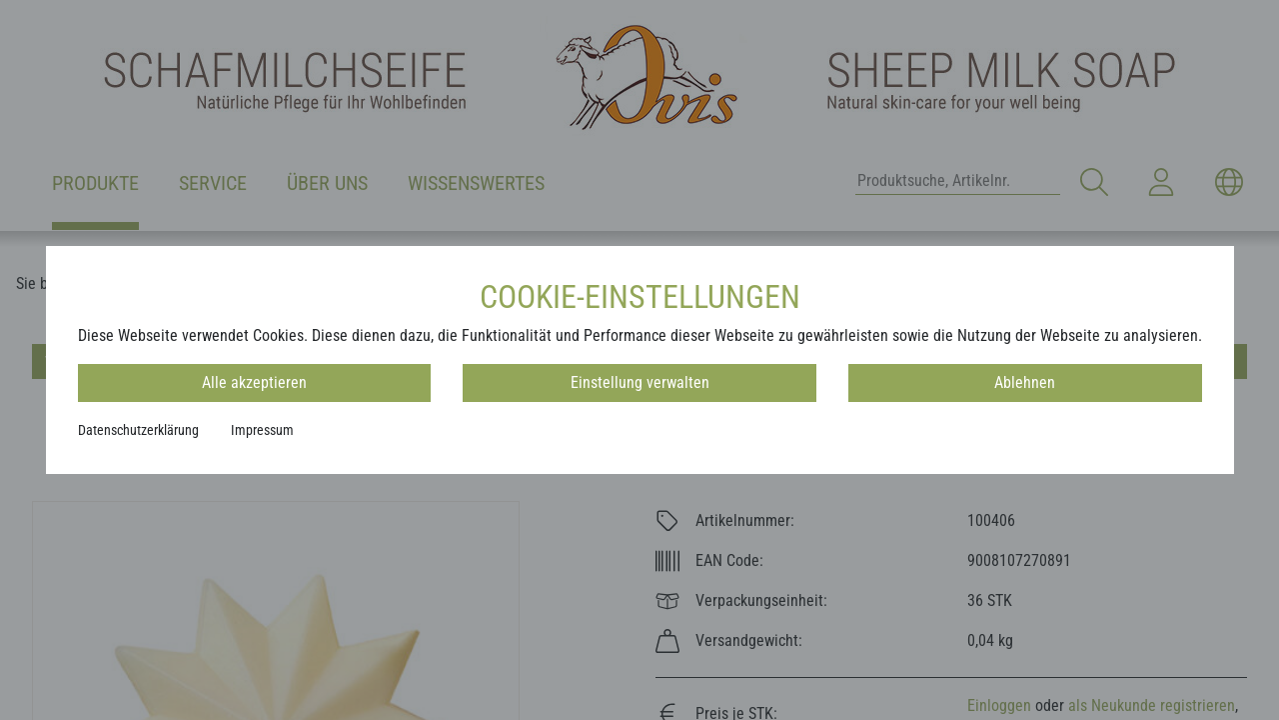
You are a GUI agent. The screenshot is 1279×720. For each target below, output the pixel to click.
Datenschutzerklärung (138, 430)
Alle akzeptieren (254, 382)
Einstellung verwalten (640, 382)
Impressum (262, 430)
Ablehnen (1024, 382)
